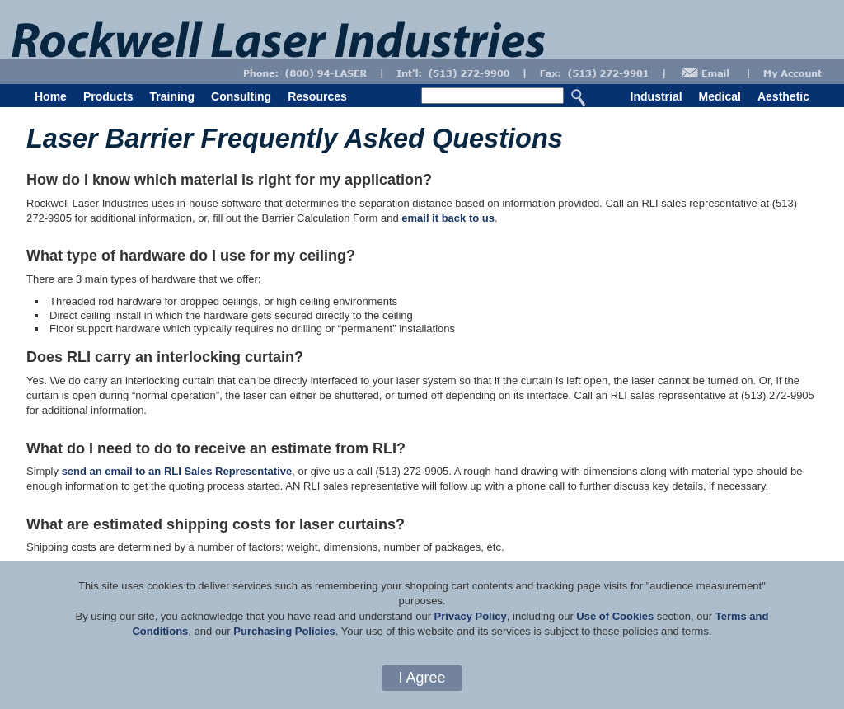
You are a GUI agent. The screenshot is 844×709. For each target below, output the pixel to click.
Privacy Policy (470, 616)
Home (51, 96)
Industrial (656, 96)
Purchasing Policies (284, 631)
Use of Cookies (615, 616)
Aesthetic (783, 96)
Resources (317, 96)
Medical (720, 96)
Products (108, 96)
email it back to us (448, 218)
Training (172, 96)
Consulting (241, 96)
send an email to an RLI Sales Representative (177, 471)
